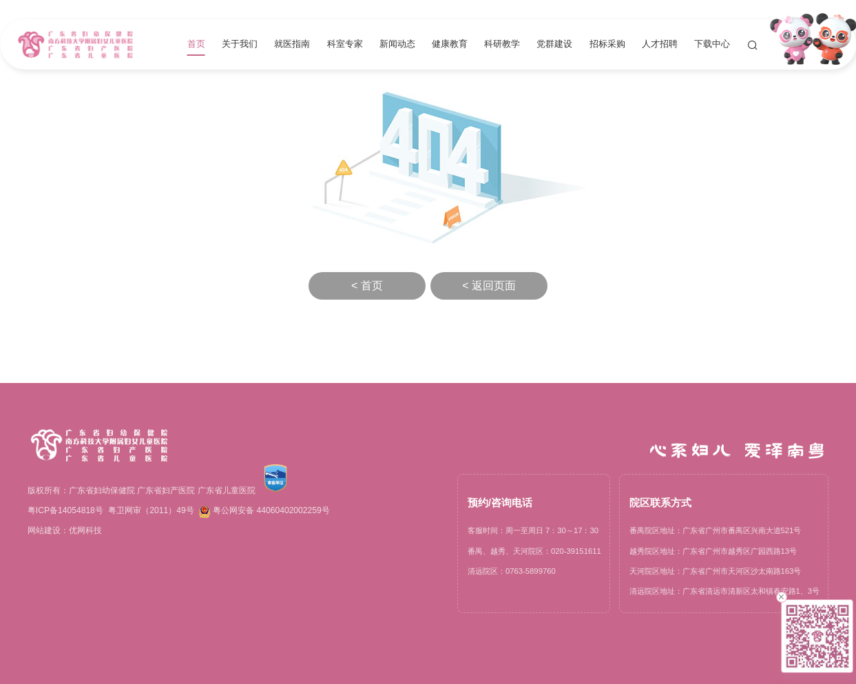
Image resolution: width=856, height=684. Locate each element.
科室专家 (345, 44)
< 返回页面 (489, 285)
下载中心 (712, 44)
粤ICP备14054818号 (65, 510)
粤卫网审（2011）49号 (151, 510)
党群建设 (554, 44)
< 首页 (367, 285)
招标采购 (607, 44)
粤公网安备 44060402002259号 (264, 512)
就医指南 (292, 44)
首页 (196, 44)
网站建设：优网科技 (65, 530)
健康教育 (450, 44)
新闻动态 (397, 44)
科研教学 (502, 44)
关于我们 (240, 44)
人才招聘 (660, 44)
